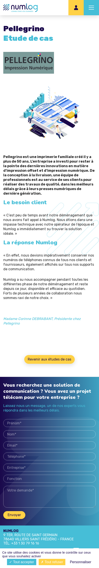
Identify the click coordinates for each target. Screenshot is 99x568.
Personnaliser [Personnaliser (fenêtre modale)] (80, 562)
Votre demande (49, 498)
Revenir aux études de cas (49, 359)
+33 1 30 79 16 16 (25, 543)
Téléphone (49, 458)
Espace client (76, 7)
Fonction (49, 480)
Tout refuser (52, 562)
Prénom (49, 424)
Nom (49, 435)
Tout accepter (21, 562)
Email (49, 446)
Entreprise (49, 469)
